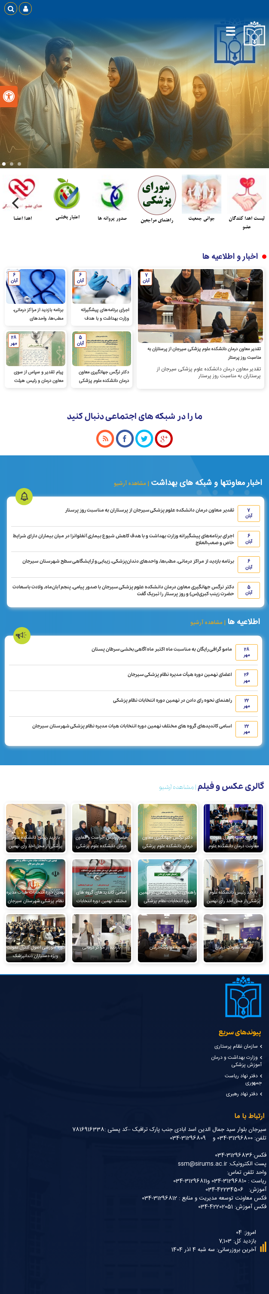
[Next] (16, 203)
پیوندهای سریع (240, 1032)
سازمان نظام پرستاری (236, 1046)
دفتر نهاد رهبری (242, 1094)
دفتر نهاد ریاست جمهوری (243, 1079)
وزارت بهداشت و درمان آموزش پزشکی (236, 1061)
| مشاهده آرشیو (131, 483)
